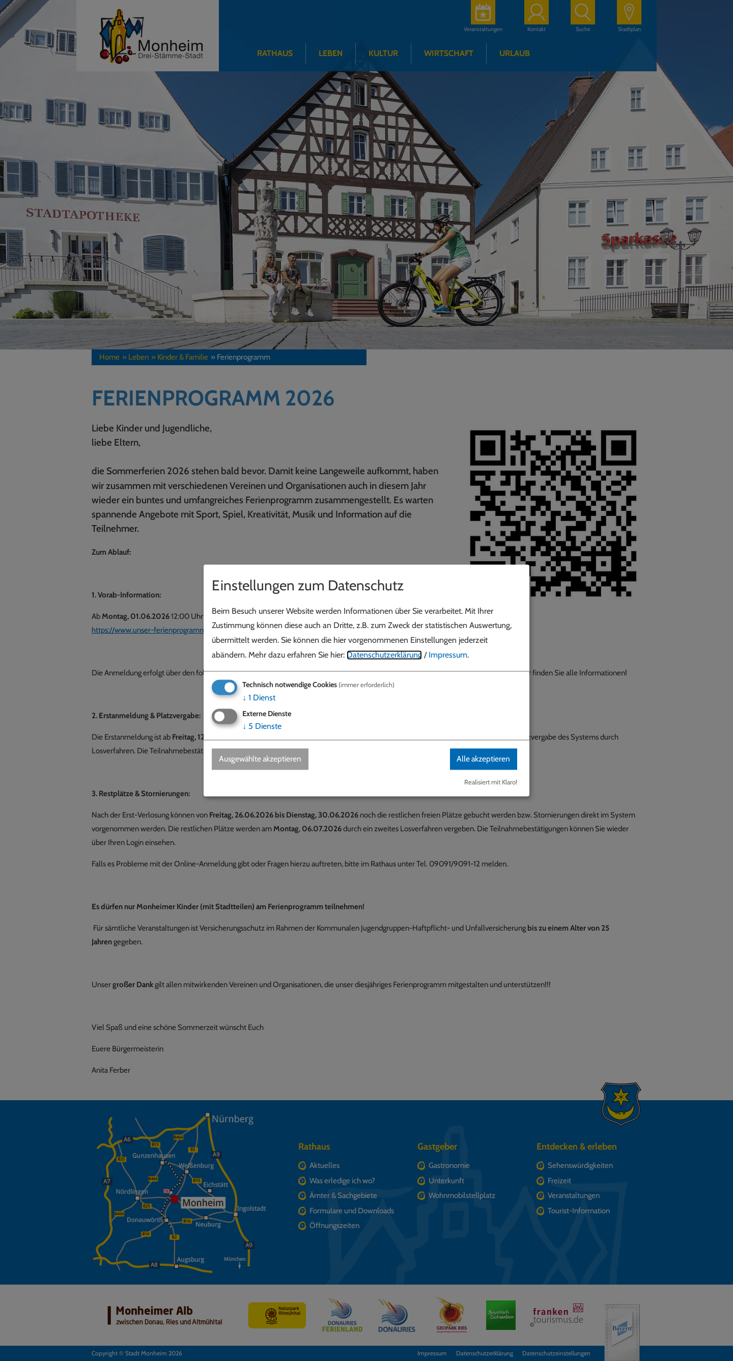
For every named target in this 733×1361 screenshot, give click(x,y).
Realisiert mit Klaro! (490, 782)
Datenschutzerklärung (384, 655)
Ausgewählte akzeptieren (262, 759)
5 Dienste (261, 726)
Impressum (448, 655)
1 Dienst (258, 697)
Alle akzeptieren (482, 759)
